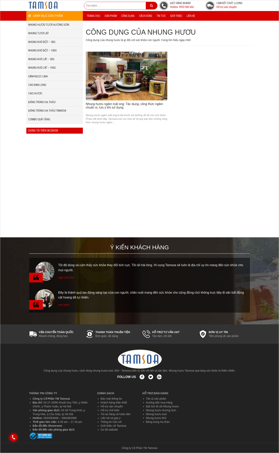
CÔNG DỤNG (128, 15)
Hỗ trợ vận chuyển (226, 7)
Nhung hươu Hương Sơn (161, 410)
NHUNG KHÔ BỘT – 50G (41, 42)
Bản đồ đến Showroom (47, 425)
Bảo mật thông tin (111, 398)
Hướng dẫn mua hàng (159, 402)
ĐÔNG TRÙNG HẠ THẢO (42, 102)
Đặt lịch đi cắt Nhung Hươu (162, 406)
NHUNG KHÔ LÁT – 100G (42, 67)
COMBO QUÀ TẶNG (39, 119)
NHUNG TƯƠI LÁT (38, 33)
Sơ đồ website (109, 429)
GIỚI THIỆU (176, 15)
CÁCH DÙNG (145, 15)
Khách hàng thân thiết (114, 402)
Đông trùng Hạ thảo (158, 421)
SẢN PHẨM (111, 15)
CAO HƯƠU (35, 93)
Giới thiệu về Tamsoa (113, 425)
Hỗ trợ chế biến (110, 410)
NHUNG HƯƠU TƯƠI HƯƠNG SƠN (48, 24)
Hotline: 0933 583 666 (182, 7)
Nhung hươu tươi (156, 414)
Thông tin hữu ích (111, 421)
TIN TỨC (161, 15)
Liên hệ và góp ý (111, 418)
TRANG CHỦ (93, 15)
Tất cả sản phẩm (156, 398)
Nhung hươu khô (156, 418)
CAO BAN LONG (37, 85)
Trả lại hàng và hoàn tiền (115, 414)
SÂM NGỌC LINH (38, 76)
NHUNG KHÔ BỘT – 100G (42, 50)
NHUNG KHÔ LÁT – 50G (41, 59)
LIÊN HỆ (191, 15)
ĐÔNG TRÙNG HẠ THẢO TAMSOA (47, 110)
